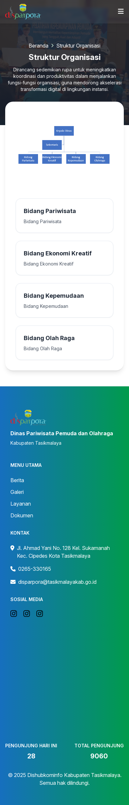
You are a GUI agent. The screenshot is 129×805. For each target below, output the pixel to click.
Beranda (38, 45)
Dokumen (21, 515)
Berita (17, 480)
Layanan (20, 503)
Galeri (17, 492)
